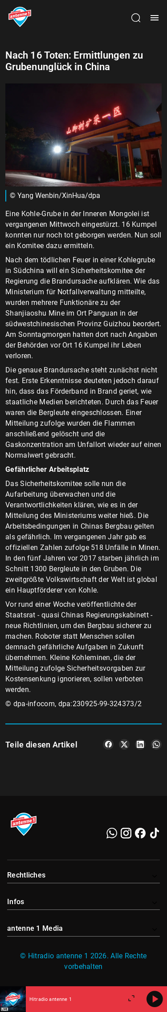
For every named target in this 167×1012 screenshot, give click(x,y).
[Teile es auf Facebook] (108, 744)
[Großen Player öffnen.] (131, 999)
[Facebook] (140, 833)
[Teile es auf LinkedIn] (140, 744)
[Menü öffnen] (154, 18)
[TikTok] (154, 833)
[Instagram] (126, 833)
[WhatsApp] (111, 833)
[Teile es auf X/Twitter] (124, 744)
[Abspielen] (154, 999)
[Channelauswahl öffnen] (135, 18)
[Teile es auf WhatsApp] (156, 744)
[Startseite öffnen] (19, 17)
